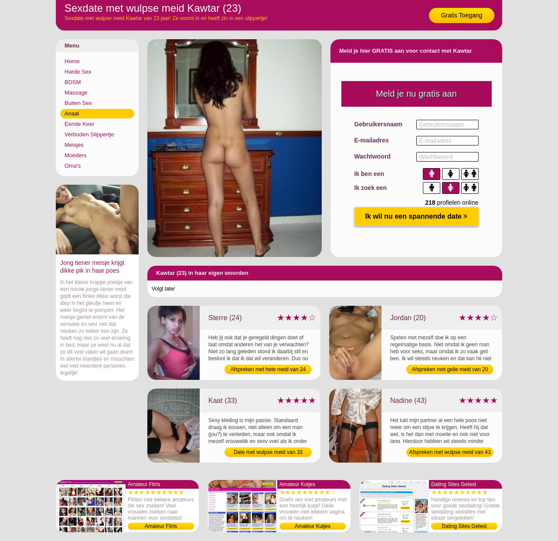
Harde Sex (78, 71)
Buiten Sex (78, 103)
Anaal (72, 113)
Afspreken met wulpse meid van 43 (450, 452)
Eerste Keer (80, 124)
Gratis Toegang (462, 15)
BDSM (73, 82)
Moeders (76, 155)
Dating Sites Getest (464, 526)
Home (72, 61)
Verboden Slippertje (89, 134)
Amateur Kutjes (312, 526)
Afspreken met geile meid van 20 (450, 369)
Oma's (73, 165)
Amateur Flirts (161, 526)
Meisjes (74, 145)
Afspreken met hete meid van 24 (268, 369)
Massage (76, 92)
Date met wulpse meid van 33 (268, 452)
